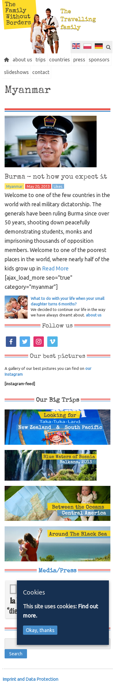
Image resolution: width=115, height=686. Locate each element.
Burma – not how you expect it (56, 177)
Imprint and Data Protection (30, 679)
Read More (55, 268)
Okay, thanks (40, 630)
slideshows (16, 72)
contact (40, 72)
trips (41, 59)
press (79, 59)
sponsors (99, 59)
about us (22, 59)
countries (59, 59)
